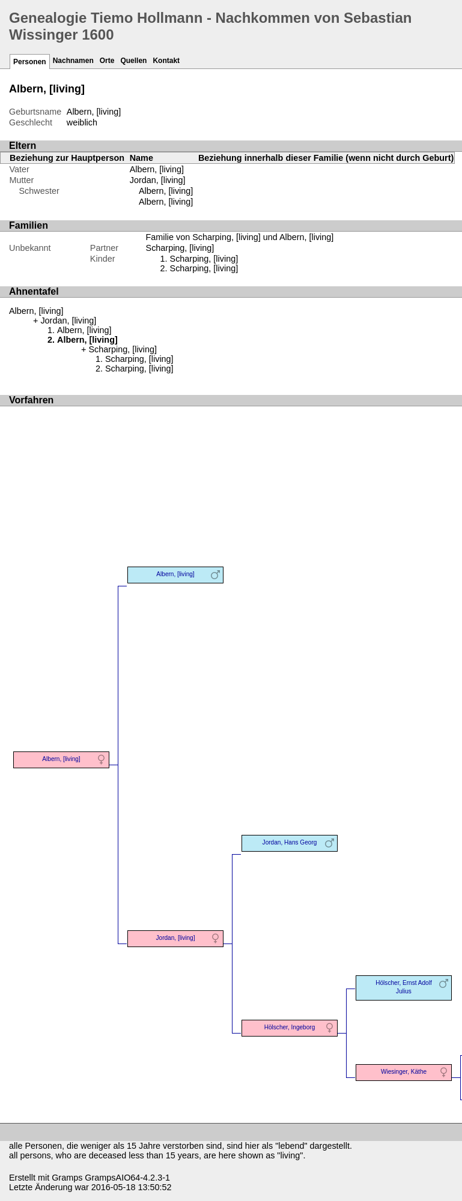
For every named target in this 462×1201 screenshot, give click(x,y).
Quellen (133, 60)
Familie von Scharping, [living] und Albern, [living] (240, 237)
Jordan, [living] (158, 180)
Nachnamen (73, 60)
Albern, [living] (166, 191)
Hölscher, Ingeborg (289, 1027)
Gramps (67, 1177)
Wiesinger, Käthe (404, 1071)
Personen (29, 62)
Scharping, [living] (204, 258)
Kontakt (166, 60)
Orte (107, 60)
